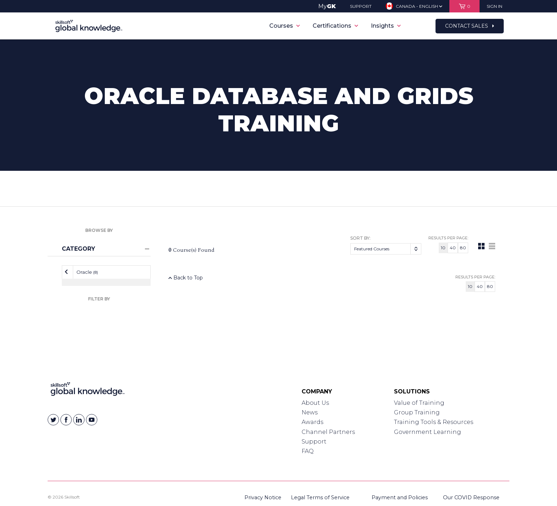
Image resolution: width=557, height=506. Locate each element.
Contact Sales (469, 26)
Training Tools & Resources (433, 422)
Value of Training (419, 402)
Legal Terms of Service (320, 497)
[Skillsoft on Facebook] (66, 419)
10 (443, 247)
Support (314, 441)
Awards (312, 422)
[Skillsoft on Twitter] (53, 419)
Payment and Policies (400, 497)
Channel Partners (328, 432)
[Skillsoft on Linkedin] (79, 419)
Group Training (417, 412)
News (310, 412)
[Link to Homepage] (88, 391)
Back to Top (185, 277)
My (327, 6)
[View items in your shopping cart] (464, 6)
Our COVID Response (471, 497)
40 (453, 247)
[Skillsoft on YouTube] (91, 419)
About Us (315, 402)
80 (463, 247)
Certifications (335, 25)
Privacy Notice (262, 497)
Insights (386, 25)
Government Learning (427, 432)
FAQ (308, 451)
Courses (284, 25)
